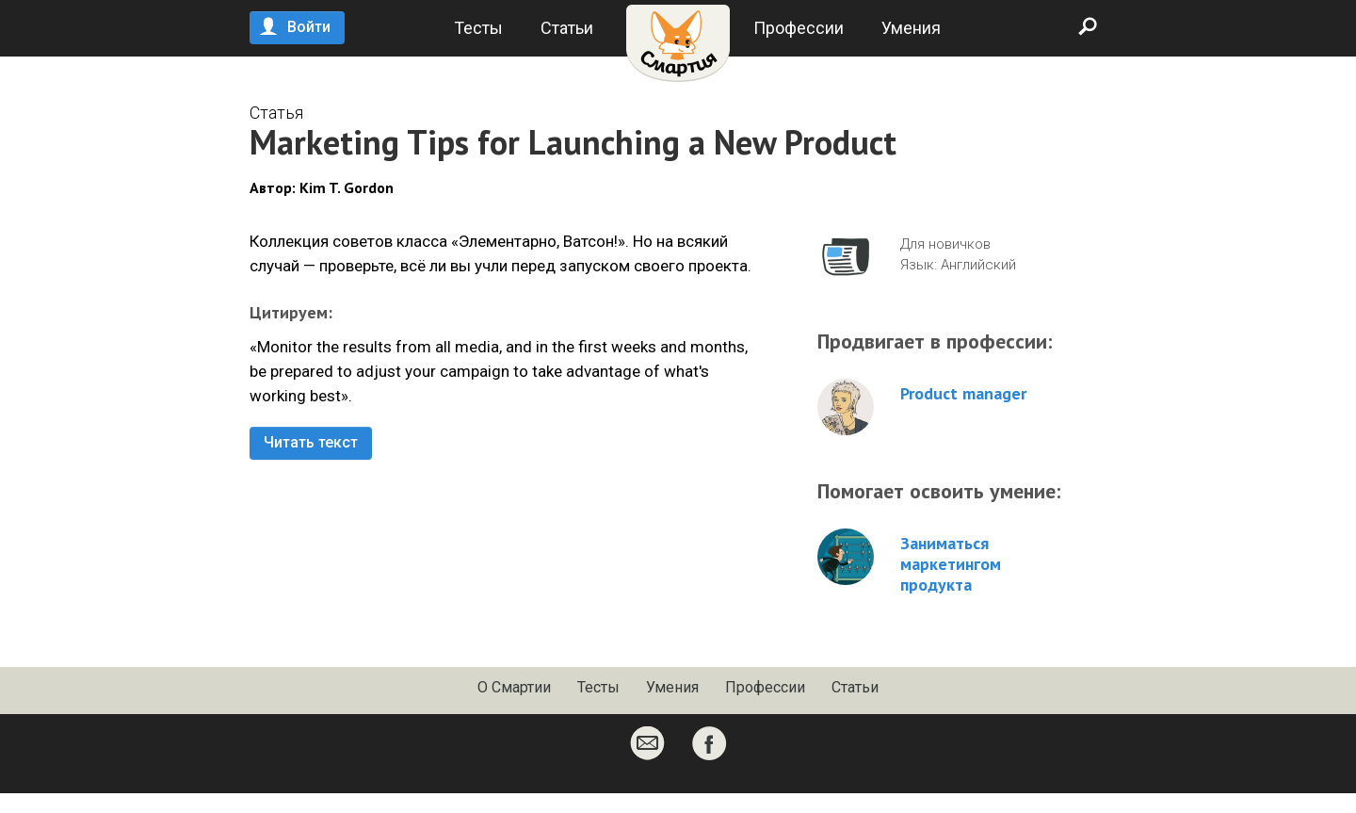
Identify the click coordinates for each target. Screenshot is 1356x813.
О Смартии (514, 687)
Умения (911, 28)
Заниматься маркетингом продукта (950, 564)
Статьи (567, 28)
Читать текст (311, 442)
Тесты (478, 28)
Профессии (798, 28)
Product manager (963, 393)
